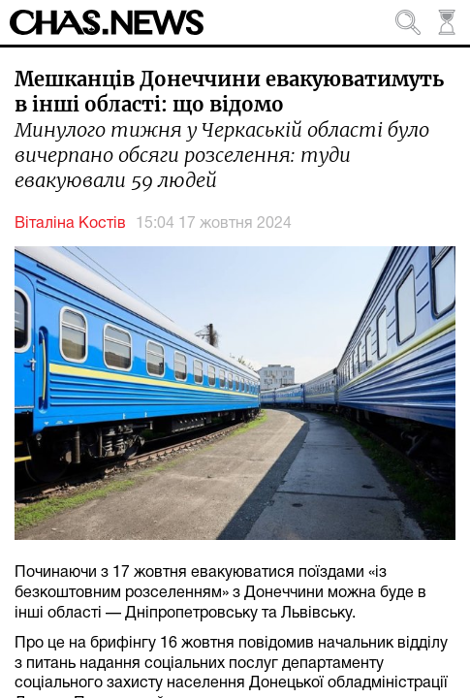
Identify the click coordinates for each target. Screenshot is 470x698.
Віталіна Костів (70, 224)
